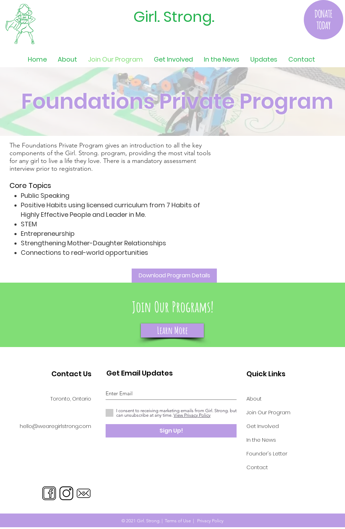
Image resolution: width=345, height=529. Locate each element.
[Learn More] (172, 330)
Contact (257, 467)
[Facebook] (49, 493)
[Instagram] (66, 493)
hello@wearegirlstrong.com (55, 426)
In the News (261, 439)
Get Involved (262, 426)
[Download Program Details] (174, 276)
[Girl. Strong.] (171, 17)
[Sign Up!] (171, 430)
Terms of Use (178, 520)
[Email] (83, 493)
